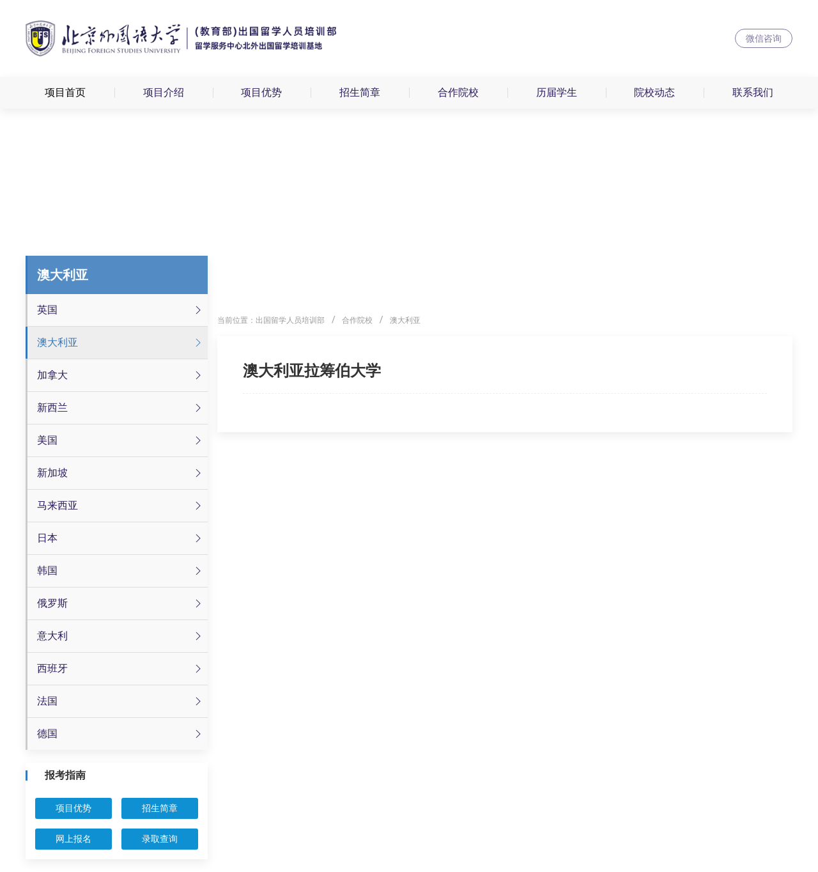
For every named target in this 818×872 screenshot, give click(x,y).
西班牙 (120, 668)
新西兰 (120, 407)
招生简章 (359, 92)
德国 (120, 734)
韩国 (120, 570)
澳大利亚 (120, 342)
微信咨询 (764, 38)
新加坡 (120, 473)
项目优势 (261, 92)
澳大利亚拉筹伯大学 (312, 371)
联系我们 (752, 92)
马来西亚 (120, 505)
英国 (120, 310)
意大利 (120, 636)
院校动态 (654, 92)
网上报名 (73, 839)
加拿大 (120, 375)
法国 (120, 701)
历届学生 (556, 92)
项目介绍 (163, 92)
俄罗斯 (120, 603)
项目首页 (65, 92)
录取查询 (160, 839)
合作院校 (458, 92)
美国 (120, 440)
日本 (120, 538)
